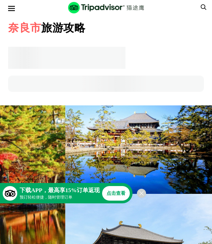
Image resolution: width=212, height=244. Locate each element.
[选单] (11, 8)
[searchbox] (202, 7)
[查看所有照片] (138, 149)
